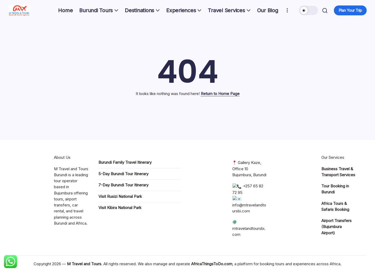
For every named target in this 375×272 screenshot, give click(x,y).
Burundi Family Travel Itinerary (125, 162)
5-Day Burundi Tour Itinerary (123, 173)
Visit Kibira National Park (119, 207)
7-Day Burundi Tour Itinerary (123, 184)
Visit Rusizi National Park (120, 196)
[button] (307, 10)
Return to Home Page (220, 93)
